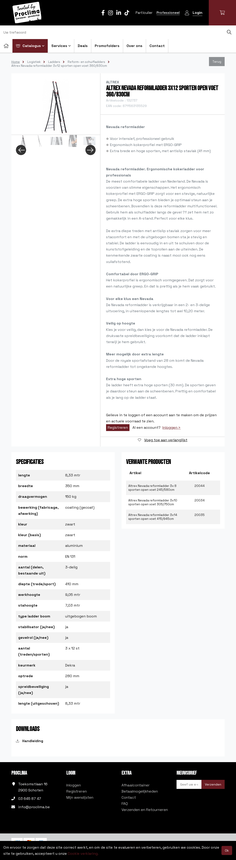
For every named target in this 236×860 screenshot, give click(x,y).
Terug (216, 61)
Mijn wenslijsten (79, 797)
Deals (83, 45)
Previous (21, 150)
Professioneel (168, 12)
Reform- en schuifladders (86, 62)
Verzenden (213, 784)
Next (90, 150)
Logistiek (34, 62)
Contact (157, 45)
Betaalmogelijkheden (140, 791)
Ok (227, 850)
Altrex (112, 82)
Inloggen (73, 785)
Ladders (54, 62)
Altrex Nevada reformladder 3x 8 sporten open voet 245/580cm (152, 488)
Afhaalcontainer (136, 785)
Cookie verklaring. (83, 853)
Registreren (118, 427)
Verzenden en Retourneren (145, 809)
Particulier (144, 12)
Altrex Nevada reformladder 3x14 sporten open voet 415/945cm (152, 517)
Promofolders (107, 45)
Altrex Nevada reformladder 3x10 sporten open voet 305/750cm (152, 502)
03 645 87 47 (29, 798)
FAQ (125, 803)
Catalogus (30, 45)
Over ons (134, 45)
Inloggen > (171, 427)
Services (61, 45)
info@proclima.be (34, 807)
